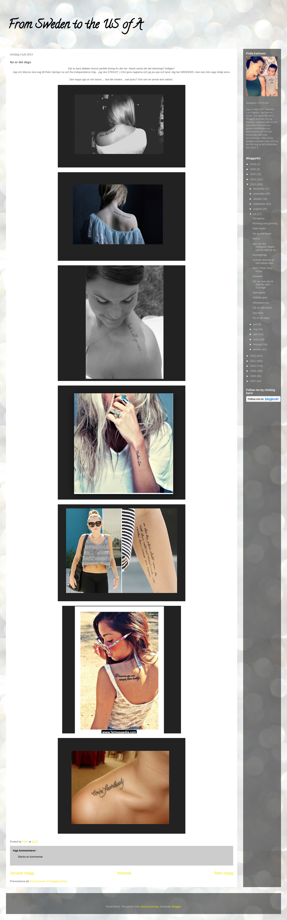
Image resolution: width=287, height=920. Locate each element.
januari (257, 349)
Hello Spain (259, 228)
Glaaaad (257, 276)
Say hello (258, 312)
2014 (253, 179)
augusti (257, 208)
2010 (253, 365)
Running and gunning (265, 223)
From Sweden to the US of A (75, 25)
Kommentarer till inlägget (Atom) (48, 881)
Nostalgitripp (260, 254)
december (259, 188)
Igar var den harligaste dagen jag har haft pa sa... (265, 246)
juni (255, 324)
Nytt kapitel (259, 292)
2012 (253, 355)
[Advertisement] (262, 466)
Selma (256, 238)
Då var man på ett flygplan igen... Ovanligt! (263, 284)
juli (255, 214)
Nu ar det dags (261, 317)
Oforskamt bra (261, 302)
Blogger (176, 906)
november (259, 193)
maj (255, 329)
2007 (253, 381)
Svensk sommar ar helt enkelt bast (263, 261)
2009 (253, 370)
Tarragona (258, 218)
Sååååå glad (260, 297)
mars (256, 339)
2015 (253, 174)
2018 (253, 164)
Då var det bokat (262, 307)
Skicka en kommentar (30, 856)
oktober (258, 198)
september (259, 203)
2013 (253, 184)
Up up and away (262, 233)
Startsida (124, 873)
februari (258, 344)
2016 (253, 169)
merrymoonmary (149, 906)
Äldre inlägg (223, 873)
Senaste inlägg (22, 873)
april (256, 334)
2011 (253, 360)
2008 (253, 376)
